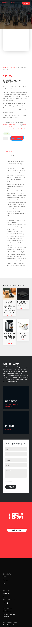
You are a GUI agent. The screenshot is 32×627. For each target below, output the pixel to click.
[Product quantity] (5, 138)
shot (22, 129)
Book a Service (7, 611)
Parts (17, 125)
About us (5, 580)
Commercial (6, 594)
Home (4, 67)
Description (9, 151)
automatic (6, 127)
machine (17, 129)
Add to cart (17, 138)
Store (26, 3)
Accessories (11, 67)
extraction (6, 129)
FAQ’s (4, 583)
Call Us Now (16, 530)
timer (25, 129)
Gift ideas (12, 125)
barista (11, 127)
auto (24, 125)
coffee (15, 127)
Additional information (12, 156)
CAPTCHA (8, 481)
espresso (20, 127)
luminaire (12, 129)
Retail (4, 597)
